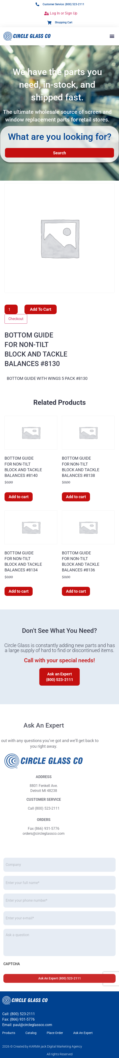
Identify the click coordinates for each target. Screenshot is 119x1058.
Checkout (15, 319)
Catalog (30, 1033)
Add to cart (40, 309)
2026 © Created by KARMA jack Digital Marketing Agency (42, 1046)
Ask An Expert (83, 1033)
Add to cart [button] (19, 496)
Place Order (55, 1033)
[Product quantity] (11, 309)
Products (8, 1033)
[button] (112, 36)
